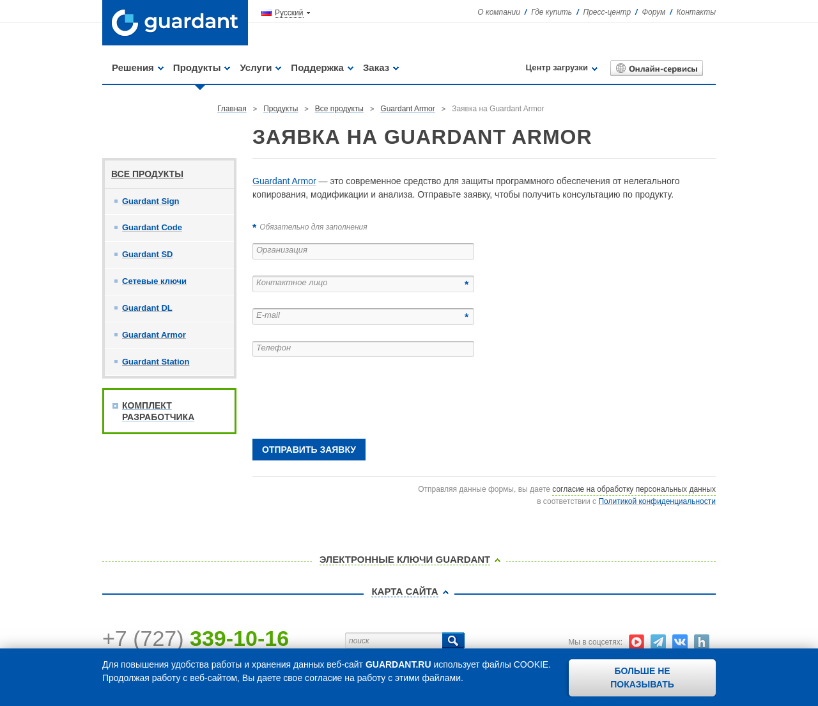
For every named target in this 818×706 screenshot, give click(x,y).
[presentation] (349, 398)
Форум (653, 12)
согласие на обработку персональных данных (634, 489)
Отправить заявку (309, 449)
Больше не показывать (642, 677)
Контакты (696, 12)
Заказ (376, 67)
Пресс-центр (607, 12)
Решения (133, 67)
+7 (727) (195, 638)
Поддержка (317, 67)
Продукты (197, 67)
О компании (498, 12)
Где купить (551, 12)
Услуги (256, 67)
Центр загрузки (557, 67)
